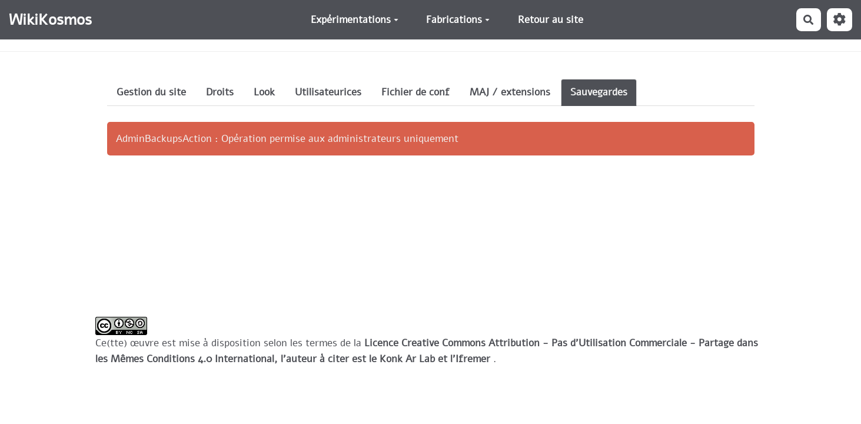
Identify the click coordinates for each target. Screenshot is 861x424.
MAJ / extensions (510, 92)
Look (264, 92)
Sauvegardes (598, 92)
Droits (220, 92)
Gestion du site (151, 92)
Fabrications (458, 19)
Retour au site (550, 19)
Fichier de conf (415, 92)
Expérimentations (354, 19)
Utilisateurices (328, 92)
